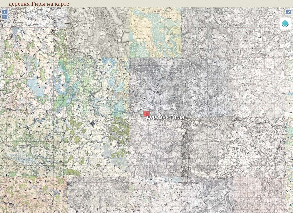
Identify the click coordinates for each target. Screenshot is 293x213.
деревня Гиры (165, 117)
